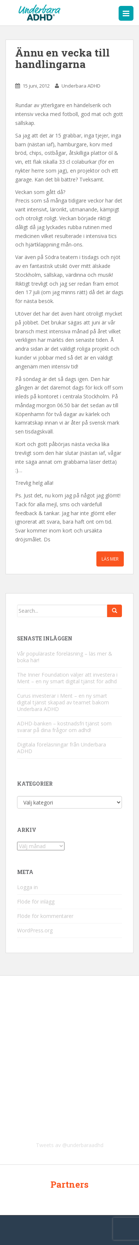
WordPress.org (35, 930)
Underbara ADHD (81, 85)
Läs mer (110, 559)
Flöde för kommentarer (45, 915)
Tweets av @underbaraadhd (69, 1145)
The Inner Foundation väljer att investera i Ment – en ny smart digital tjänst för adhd (67, 678)
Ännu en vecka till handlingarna (62, 58)
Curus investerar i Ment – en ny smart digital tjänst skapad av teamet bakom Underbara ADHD (63, 702)
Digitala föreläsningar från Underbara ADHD (61, 748)
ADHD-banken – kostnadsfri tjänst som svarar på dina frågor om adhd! (64, 727)
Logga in (27, 887)
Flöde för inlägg (35, 901)
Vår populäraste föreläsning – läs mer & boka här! (64, 657)
